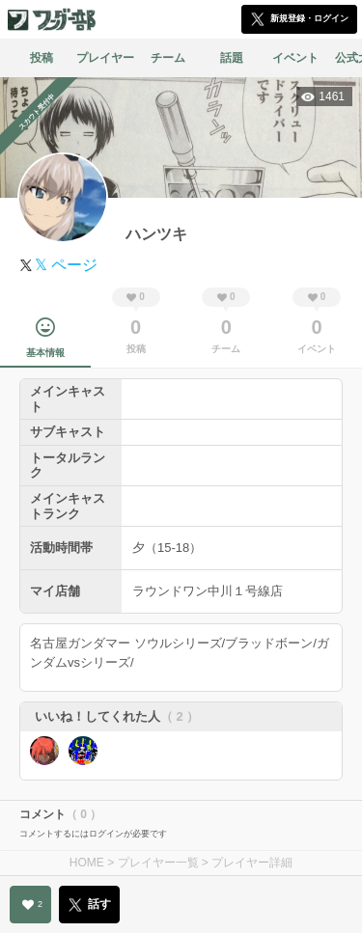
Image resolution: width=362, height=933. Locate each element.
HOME (87, 862)
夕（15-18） (167, 547)
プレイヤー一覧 (158, 862)
